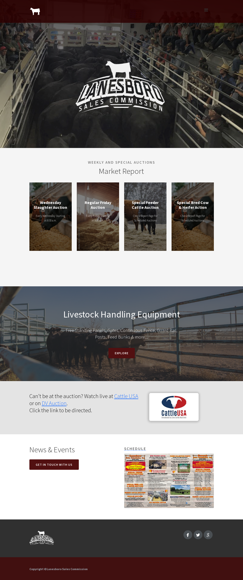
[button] (206, 10)
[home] (35, 9)
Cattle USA (126, 396)
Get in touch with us (54, 464)
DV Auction (54, 403)
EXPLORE (121, 353)
